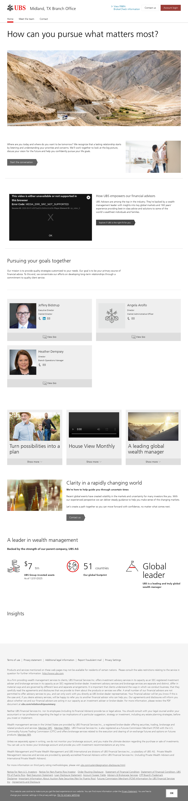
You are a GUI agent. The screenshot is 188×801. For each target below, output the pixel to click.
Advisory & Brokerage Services (122, 775)
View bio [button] (55, 337)
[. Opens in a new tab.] (16, 7)
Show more (34, 462)
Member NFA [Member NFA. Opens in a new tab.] (24, 734)
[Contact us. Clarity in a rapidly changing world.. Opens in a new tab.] (75, 517)
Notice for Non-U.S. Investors (22, 771)
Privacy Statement (129, 791)
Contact (44, 19)
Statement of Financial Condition (122, 771)
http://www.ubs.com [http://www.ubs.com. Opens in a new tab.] (53, 673)
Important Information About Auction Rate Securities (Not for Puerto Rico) (57, 778)
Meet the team (26, 19)
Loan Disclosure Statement (68, 775)
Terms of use (13, 660)
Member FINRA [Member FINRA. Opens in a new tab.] (62, 728)
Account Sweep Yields (94, 775)
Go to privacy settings (68, 795)
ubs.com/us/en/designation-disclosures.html (102, 765)
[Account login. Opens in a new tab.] (171, 8)
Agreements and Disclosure (26, 782)
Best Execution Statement (40, 775)
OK (50, 235)
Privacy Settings (113, 660)
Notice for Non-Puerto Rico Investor (57, 771)
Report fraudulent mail (90, 660)
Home (10, 18)
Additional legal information (59, 660)
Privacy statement (33, 660)
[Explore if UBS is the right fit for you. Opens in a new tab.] (115, 222)
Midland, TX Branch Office (53, 8)
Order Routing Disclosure (90, 771)
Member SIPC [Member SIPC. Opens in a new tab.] (45, 728)
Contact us (150, 7)
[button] (48, 318)
